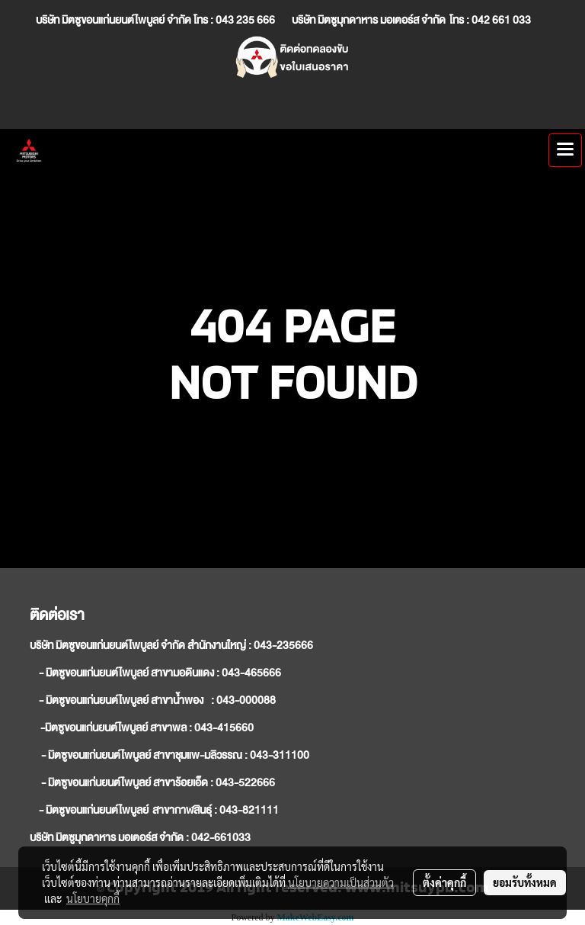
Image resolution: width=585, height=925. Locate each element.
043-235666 (283, 645)
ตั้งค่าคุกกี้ (444, 882)
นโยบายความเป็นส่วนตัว (341, 882)
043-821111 (249, 810)
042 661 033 (502, 20)
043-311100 (279, 755)
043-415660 (224, 727)
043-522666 (245, 782)
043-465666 (251, 672)
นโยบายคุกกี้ (93, 898)
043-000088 (246, 700)
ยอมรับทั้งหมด (525, 882)
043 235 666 (245, 20)
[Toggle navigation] (565, 150)
